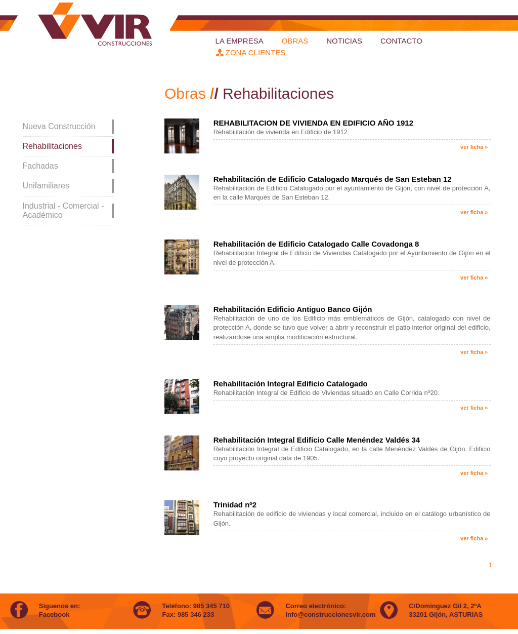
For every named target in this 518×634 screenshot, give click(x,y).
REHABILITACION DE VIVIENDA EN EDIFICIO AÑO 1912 (313, 122)
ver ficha (474, 147)
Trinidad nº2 (235, 504)
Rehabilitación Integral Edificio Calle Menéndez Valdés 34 (316, 439)
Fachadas (40, 166)
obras (295, 40)
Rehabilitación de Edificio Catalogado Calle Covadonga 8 (316, 244)
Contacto (401, 40)
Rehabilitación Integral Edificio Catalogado (290, 383)
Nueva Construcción (59, 126)
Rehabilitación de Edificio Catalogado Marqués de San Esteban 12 (332, 179)
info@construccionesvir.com (330, 614)
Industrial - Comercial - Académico (63, 210)
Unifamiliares (46, 185)
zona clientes (250, 52)
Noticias (344, 40)
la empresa (239, 40)
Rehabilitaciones (52, 146)
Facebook (54, 614)
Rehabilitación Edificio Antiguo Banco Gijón (292, 309)
